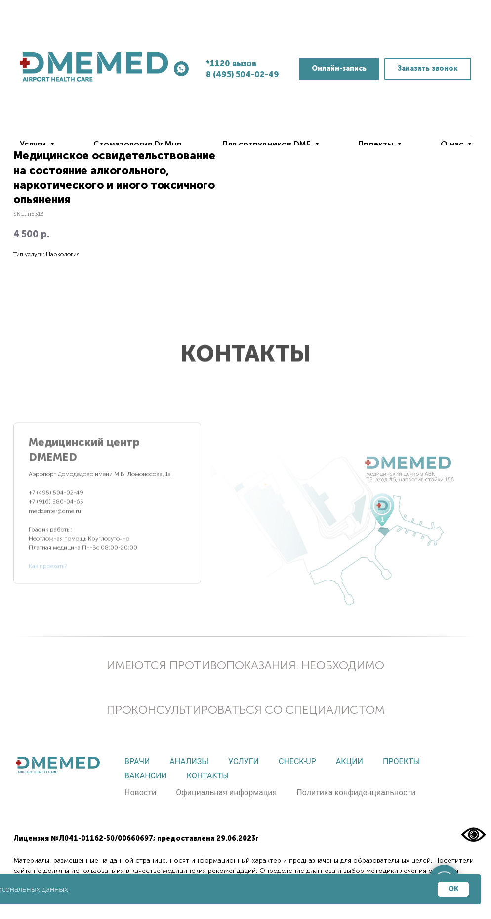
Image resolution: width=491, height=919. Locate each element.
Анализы (188, 761)
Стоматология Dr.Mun (137, 143)
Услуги (243, 761)
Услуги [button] (34, 143)
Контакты (208, 775)
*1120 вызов (231, 63)
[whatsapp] (181, 68)
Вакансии (145, 775)
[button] (427, 69)
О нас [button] (453, 143)
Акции (349, 761)
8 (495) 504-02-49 (242, 74)
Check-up (297, 761)
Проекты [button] (376, 143)
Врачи (137, 761)
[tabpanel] (344, 510)
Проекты (401, 761)
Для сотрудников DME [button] (267, 143)
